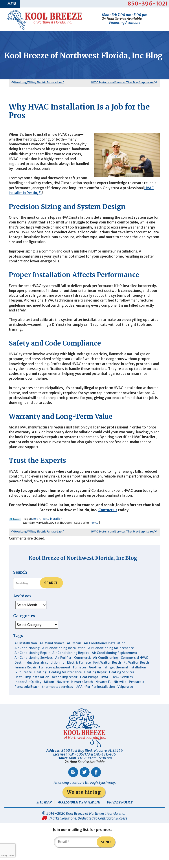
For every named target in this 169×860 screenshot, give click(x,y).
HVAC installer (52, 529)
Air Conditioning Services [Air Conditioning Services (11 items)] (34, 668)
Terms (11, 855)
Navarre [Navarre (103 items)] (63, 692)
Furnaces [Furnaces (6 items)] (79, 677)
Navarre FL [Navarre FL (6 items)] (103, 692)
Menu (13, 4)
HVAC (95, 532)
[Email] (78, 852)
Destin (35, 529)
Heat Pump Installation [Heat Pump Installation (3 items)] (32, 687)
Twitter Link (15, 529)
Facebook (96, 782)
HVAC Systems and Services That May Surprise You (122, 88)
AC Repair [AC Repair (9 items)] (74, 653)
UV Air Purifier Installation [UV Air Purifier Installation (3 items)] (95, 697)
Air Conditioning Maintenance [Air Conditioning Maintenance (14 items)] (111, 658)
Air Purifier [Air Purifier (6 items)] (63, 668)
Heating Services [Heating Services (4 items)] (121, 682)
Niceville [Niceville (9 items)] (120, 692)
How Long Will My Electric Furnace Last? (39, 88)
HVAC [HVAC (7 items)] (105, 687)
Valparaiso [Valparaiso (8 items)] (125, 697)
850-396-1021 (147, 3)
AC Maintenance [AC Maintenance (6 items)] (52, 653)
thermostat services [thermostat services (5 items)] (57, 697)
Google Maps (73, 782)
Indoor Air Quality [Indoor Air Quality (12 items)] (28, 692)
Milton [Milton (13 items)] (49, 692)
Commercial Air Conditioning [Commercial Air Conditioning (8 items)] (96, 668)
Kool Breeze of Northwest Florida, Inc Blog (83, 568)
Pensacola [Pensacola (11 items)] (136, 692)
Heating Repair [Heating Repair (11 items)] (95, 682)
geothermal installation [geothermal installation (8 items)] (128, 677)
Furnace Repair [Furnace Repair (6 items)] (25, 677)
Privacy (4, 855)
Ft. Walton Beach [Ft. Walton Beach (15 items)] (136, 673)
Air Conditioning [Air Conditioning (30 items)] (27, 658)
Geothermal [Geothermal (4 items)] (98, 677)
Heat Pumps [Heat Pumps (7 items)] (89, 687)
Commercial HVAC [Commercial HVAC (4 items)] (134, 668)
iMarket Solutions (62, 828)
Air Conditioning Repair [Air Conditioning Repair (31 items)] (32, 663)
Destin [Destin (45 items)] (19, 673)
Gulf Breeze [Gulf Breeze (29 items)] (23, 682)
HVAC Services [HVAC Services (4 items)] (122, 687)
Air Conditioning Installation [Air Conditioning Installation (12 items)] (64, 658)
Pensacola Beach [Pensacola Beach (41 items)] (27, 697)
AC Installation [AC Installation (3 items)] (26, 653)
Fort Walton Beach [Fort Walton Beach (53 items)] (107, 673)
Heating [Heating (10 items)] (40, 682)
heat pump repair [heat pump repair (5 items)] (64, 687)
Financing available (68, 792)
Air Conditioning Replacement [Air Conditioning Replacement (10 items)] (114, 663)
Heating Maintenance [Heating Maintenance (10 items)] (65, 682)
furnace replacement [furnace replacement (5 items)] (54, 677)
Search (51, 593)
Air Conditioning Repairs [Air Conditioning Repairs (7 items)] (70, 663)
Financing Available (124, 22)
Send (106, 852)
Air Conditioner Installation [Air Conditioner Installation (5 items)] (104, 653)
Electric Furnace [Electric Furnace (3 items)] (79, 673)
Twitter (85, 782)
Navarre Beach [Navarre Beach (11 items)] (82, 692)
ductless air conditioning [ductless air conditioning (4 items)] (45, 673)
